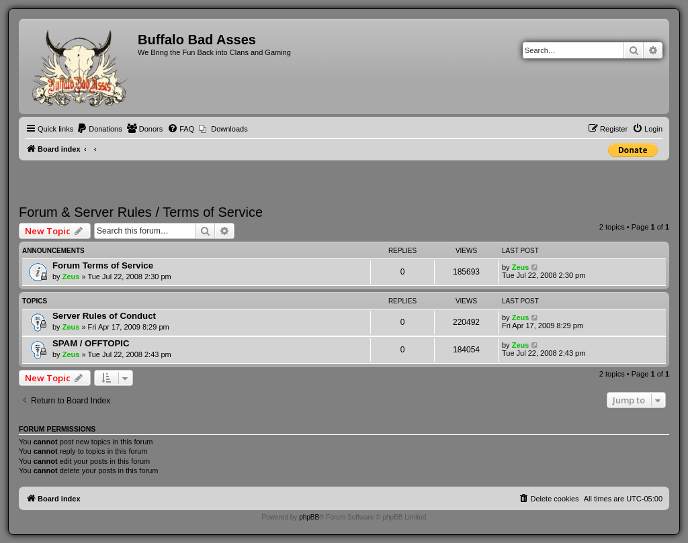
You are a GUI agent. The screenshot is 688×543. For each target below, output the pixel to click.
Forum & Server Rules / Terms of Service (141, 212)
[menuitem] (99, 129)
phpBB (309, 517)
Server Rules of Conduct (104, 316)
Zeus (71, 277)
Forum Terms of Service (102, 265)
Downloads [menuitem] (229, 129)
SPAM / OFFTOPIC (91, 343)
